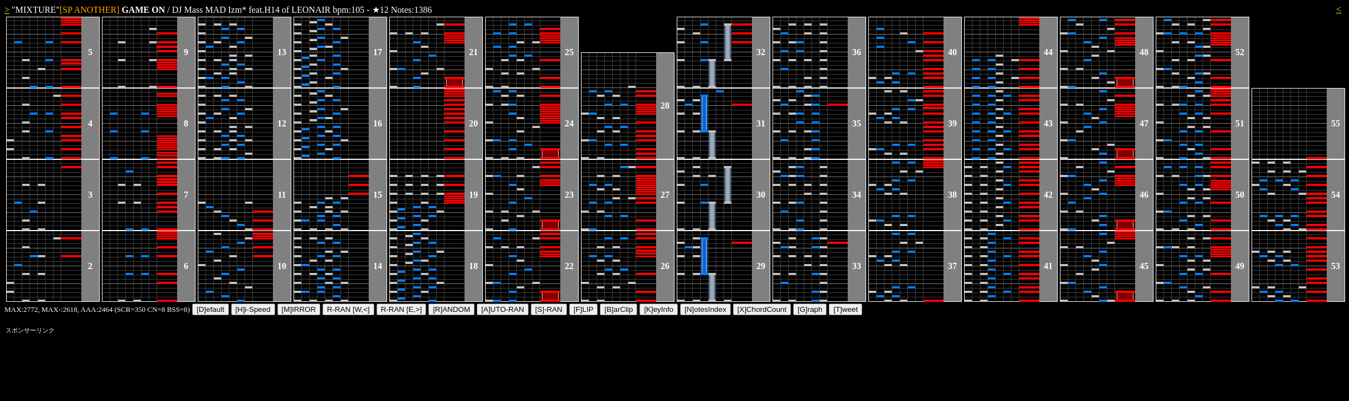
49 (1239, 266)
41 (1048, 266)
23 (569, 194)
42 (1048, 194)
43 (1048, 123)
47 (1144, 123)
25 (569, 52)
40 (952, 52)
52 (1239, 52)
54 (1335, 194)
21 (473, 52)
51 (1239, 123)
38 (952, 194)
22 (569, 266)
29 (760, 266)
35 (856, 123)
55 (1335, 123)
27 (665, 194)
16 (377, 123)
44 (1048, 52)
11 (281, 194)
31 (760, 123)
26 (665, 266)
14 (377, 266)
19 (473, 194)
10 (281, 266)
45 (1144, 266)
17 (377, 52)
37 (952, 266)
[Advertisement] (208, 362)
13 (281, 52)
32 (760, 52)
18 (473, 266)
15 (377, 194)
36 (856, 52)
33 (856, 266)
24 (569, 123)
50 (1239, 194)
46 (1144, 194)
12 (281, 123)
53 (1335, 266)
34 (856, 194)
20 (473, 123)
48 (1144, 52)
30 (760, 194)
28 (665, 105)
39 (952, 123)
